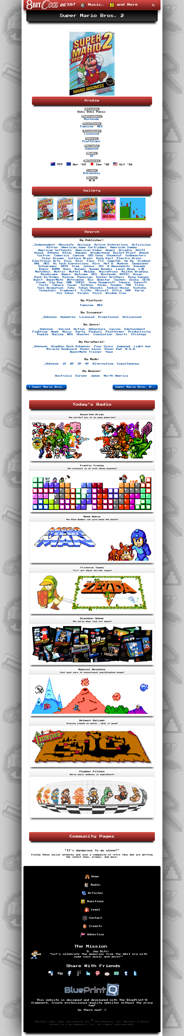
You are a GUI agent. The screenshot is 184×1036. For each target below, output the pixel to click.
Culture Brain (80, 258)
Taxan (72, 285)
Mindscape (49, 274)
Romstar (103, 280)
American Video (89, 250)
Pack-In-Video (46, 277)
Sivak (41, 282)
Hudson (122, 264)
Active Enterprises (111, 245)
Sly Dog (56, 282)
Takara (57, 285)
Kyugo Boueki (101, 269)
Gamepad (91, 149)
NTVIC (124, 274)
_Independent (43, 245)
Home (92, 876)
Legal (92, 910)
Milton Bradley (135, 272)
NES (100, 126)
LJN (141, 269)
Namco (66, 274)
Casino (115, 329)
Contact (92, 918)
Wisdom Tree (116, 293)
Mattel (74, 272)
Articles (92, 893)
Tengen (116, 285)
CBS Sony (95, 255)
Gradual (144, 261)
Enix (68, 261)
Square (124, 282)
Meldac (89, 272)
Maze (55, 332)
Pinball (95, 332)
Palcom (68, 277)
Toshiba (139, 288)
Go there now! (92, 1010)
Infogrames (47, 266)
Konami (80, 269)
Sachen (119, 280)
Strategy (138, 334)
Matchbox (42, 272)
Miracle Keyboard (62, 349)
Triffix (86, 290)
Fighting (40, 332)
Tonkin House (118, 288)
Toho (71, 288)
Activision (141, 245)
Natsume (81, 274)
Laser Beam (125, 269)
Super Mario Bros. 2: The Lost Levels (136, 387)
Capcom (78, 255)
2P (72, 364)
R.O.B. (131, 349)
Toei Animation (50, 288)
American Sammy (123, 247)
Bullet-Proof (124, 253)
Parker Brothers (110, 277)
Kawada (139, 266)
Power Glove (90, 349)
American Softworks (55, 250)
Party (80, 332)
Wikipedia (91, 173)
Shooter (83, 334)
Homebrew (68, 317)
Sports (121, 334)
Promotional (108, 317)
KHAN (56, 269)
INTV (64, 266)
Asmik (39, 253)
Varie (139, 290)
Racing (57, 334)
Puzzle (42, 334)
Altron (52, 247)
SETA (146, 280)
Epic (79, 261)
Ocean (137, 274)
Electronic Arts (46, 261)
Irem (75, 266)
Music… (92, 5)
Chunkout (114, 255)
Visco (97, 293)
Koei (67, 269)
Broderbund (100, 253)
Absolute (66, 245)
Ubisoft (102, 290)
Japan (95, 376)
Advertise (92, 934)
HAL (37, 264)
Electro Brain (129, 258)
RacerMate (55, 280)
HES (46, 264)
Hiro (96, 264)
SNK (69, 282)
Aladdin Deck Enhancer (71, 346)
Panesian (85, 277)
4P (87, 364)
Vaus (109, 352)
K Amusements (119, 266)
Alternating (103, 364)
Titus (139, 285)
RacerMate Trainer (86, 352)
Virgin (83, 293)
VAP (128, 290)
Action (79, 329)
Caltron (43, 255)
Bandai (81, 253)
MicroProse (108, 272)
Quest (38, 280)
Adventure (97, 329)
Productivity (139, 332)
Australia (63, 376)
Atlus (67, 253)
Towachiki (47, 290)
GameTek (114, 261)
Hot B (108, 264)
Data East (104, 258)
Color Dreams (53, 258)
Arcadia (125, 250)
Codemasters (135, 255)
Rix (91, 280)
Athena (53, 253)
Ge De (129, 261)
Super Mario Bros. (46, 387)
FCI (101, 261)
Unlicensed (132, 317)
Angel (110, 250)
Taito (43, 285)
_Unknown (49, 317)
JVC (101, 266)
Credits (92, 926)
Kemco (43, 269)
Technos (87, 285)
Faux (90, 261)
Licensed (91, 134)
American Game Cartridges (84, 247)
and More (124, 5)
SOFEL (80, 282)
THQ (128, 285)
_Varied (63, 329)
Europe (81, 376)
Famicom (87, 126)
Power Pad (113, 349)
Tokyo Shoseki (90, 288)
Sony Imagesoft (102, 282)
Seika (134, 280)
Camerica (61, 255)
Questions (92, 901)
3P (79, 364)
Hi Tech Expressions (71, 264)
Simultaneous (128, 364)
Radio (92, 885)
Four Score (103, 346)
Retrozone (75, 280)
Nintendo (91, 119)
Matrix (59, 272)
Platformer (91, 141)
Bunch (144, 253)
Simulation (103, 334)
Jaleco (88, 266)
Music (67, 332)
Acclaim (84, 245)
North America (116, 376)
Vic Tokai (65, 293)
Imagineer (140, 264)
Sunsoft (140, 282)
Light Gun (142, 346)
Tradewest (68, 290)
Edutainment (134, 329)
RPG (70, 334)
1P (92, 156)
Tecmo (102, 285)
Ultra (117, 290)
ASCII (140, 250)
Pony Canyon (138, 277)
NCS (94, 274)
